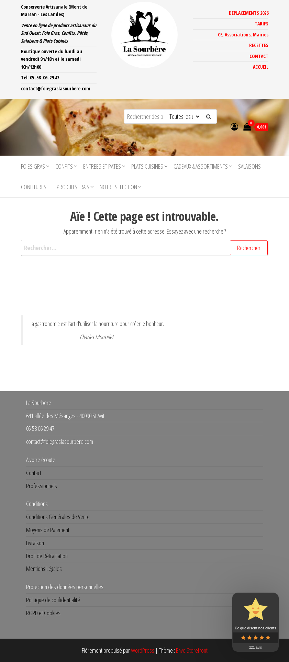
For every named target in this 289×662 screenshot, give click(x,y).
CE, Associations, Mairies (243, 34)
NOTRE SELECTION (118, 187)
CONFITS (64, 166)
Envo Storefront (192, 650)
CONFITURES (33, 187)
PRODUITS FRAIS (73, 187)
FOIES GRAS (33, 166)
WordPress (142, 650)
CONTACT (258, 56)
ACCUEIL (260, 67)
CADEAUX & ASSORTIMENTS (201, 166)
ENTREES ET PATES (102, 166)
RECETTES (258, 45)
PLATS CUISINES (147, 166)
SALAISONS (249, 166)
